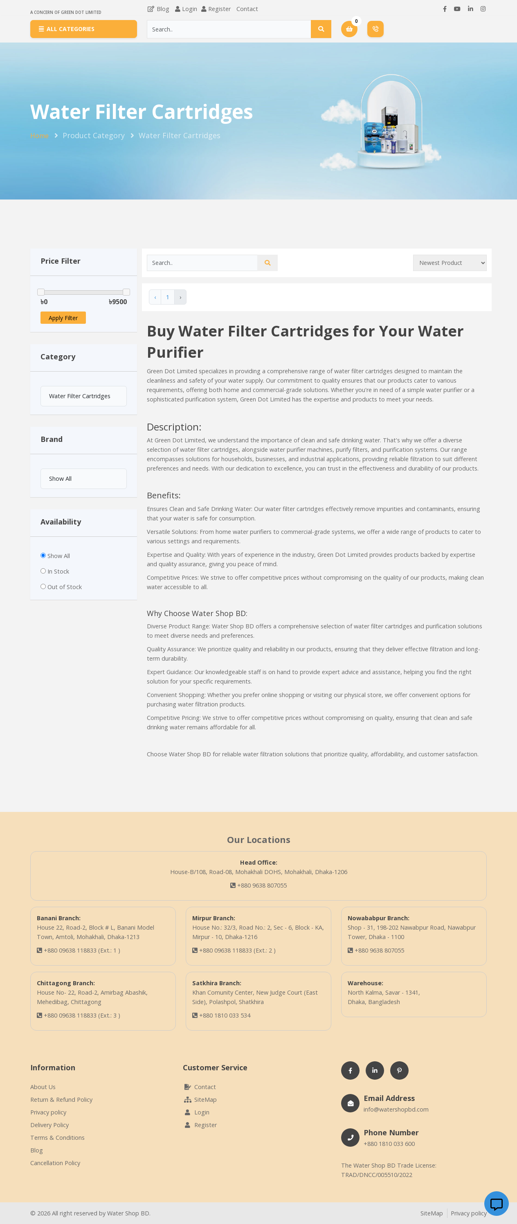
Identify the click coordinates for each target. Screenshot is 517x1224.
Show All (58, 556)
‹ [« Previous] (155, 297)
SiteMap (200, 1099)
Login (189, 9)
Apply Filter (63, 318)
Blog (158, 9)
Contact (247, 9)
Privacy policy (48, 1112)
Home (39, 135)
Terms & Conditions (57, 1137)
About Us (43, 1087)
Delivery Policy (49, 1125)
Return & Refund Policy (61, 1099)
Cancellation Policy (55, 1163)
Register (219, 9)
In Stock (58, 571)
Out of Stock (64, 587)
